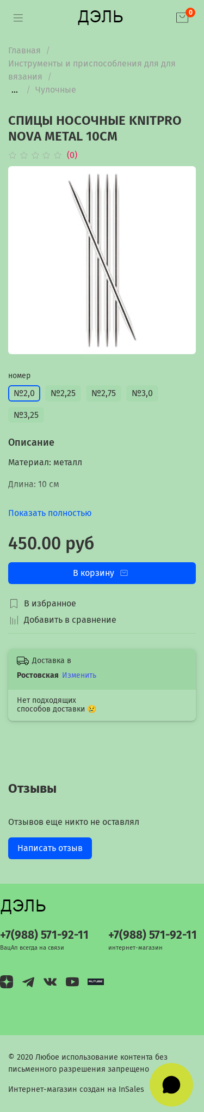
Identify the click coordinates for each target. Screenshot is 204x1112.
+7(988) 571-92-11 (44, 935)
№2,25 (63, 393)
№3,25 (26, 415)
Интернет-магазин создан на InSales (76, 1089)
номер (19, 376)
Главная (24, 50)
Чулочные (55, 89)
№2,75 (103, 393)
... (14, 90)
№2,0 (24, 393)
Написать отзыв (50, 848)
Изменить (79, 675)
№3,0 (142, 393)
